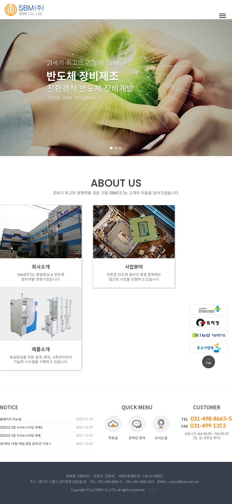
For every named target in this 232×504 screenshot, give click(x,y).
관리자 (153, 489)
